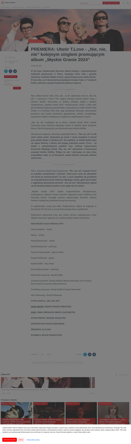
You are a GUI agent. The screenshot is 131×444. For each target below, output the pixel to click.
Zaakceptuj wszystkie (10, 439)
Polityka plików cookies (33, 439)
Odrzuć (21, 439)
